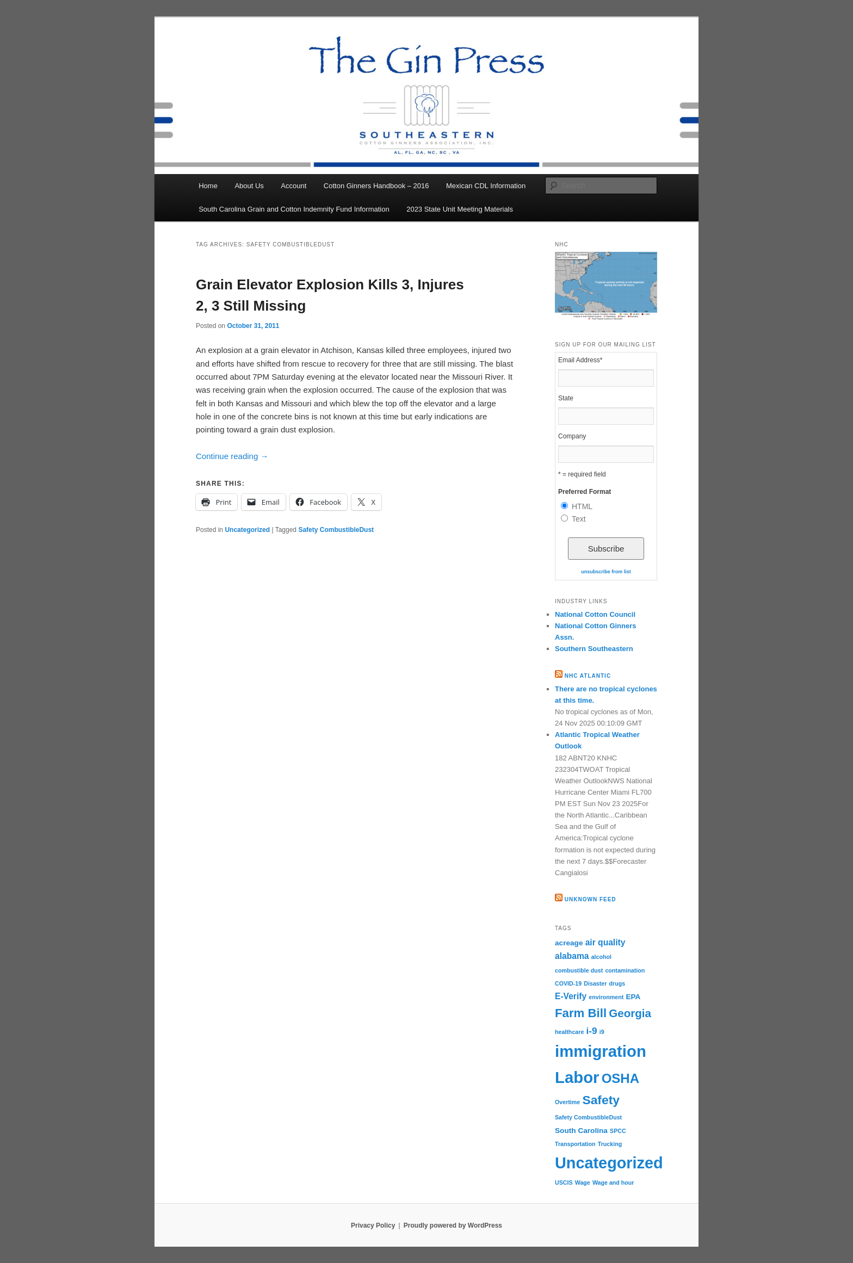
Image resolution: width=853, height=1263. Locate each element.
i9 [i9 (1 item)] (601, 1032)
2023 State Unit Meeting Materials (459, 209)
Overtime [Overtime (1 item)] (567, 1102)
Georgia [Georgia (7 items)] (630, 1013)
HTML (582, 506)
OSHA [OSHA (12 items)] (620, 1078)
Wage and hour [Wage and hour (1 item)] (613, 1182)
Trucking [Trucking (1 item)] (610, 1144)
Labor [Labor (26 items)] (577, 1077)
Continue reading (232, 456)
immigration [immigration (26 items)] (600, 1051)
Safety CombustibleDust (336, 530)
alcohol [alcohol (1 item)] (601, 957)
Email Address (580, 360)
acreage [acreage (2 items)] (569, 943)
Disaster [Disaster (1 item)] (595, 983)
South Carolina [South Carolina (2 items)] (581, 1130)
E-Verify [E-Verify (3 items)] (570, 996)
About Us (248, 186)
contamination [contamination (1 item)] (625, 970)
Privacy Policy (373, 1225)
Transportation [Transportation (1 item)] (575, 1144)
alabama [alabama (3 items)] (572, 956)
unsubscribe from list (606, 571)
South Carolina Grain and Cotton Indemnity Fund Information (294, 209)
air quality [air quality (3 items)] (605, 942)
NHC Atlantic (588, 676)
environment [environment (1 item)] (606, 997)
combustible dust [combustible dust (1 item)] (579, 970)
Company (572, 436)
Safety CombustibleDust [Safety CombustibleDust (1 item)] (588, 1117)
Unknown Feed (590, 899)
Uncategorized (247, 530)
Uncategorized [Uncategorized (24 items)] (609, 1163)
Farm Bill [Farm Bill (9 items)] (581, 1013)
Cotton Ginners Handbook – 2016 (376, 186)
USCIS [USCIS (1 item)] (564, 1182)
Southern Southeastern (594, 649)
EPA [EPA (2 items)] (633, 997)
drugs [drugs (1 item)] (617, 983)
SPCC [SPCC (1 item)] (618, 1131)
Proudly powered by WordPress (453, 1225)
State (565, 398)
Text (579, 519)
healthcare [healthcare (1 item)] (569, 1032)
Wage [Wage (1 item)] (582, 1182)
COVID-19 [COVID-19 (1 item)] (568, 983)
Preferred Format (584, 492)
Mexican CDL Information (486, 186)
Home (208, 186)
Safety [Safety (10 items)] (601, 1100)
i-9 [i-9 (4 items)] (591, 1030)
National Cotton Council (595, 614)
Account (293, 186)
